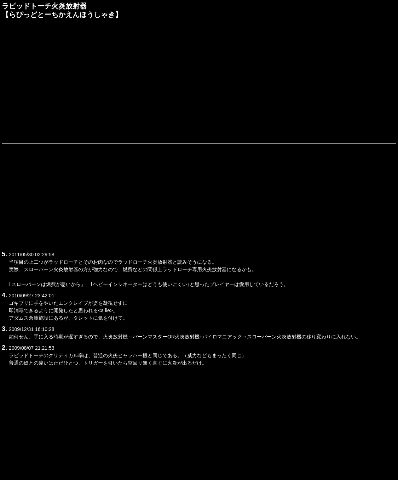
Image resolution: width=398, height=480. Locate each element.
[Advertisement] (199, 80)
